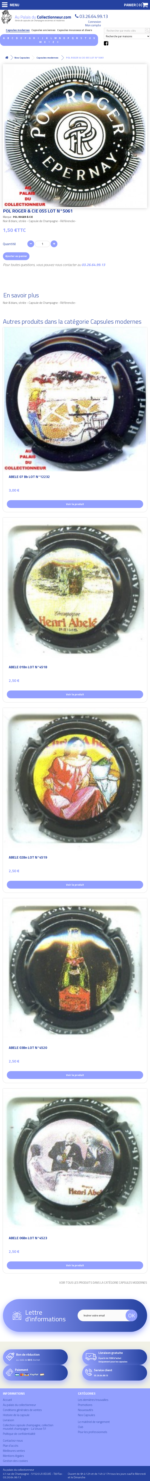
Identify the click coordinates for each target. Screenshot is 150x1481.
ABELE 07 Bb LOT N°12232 (29, 477)
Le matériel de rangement (94, 1422)
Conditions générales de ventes (22, 1410)
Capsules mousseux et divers (74, 30)
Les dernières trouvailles (93, 1400)
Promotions (85, 1405)
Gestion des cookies (15, 1461)
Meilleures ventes (14, 1450)
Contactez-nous (13, 1440)
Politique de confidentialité (19, 1433)
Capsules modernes (18, 30)
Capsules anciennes (43, 30)
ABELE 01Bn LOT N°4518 (28, 668)
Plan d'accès (10, 1445)
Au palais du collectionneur (19, 1405)
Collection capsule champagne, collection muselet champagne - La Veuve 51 (28, 1427)
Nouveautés (85, 1410)
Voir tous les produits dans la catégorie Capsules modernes (103, 1282)
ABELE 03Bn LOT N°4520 (28, 1048)
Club (80, 1427)
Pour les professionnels (92, 1432)
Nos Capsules (86, 1415)
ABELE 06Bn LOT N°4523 (28, 1238)
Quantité (9, 244)
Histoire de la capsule (16, 1415)
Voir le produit (75, 504)
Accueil (7, 1400)
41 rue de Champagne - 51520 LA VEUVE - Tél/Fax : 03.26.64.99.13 (33, 1475)
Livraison (8, 1420)
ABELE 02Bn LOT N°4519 (28, 858)
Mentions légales (13, 1456)
